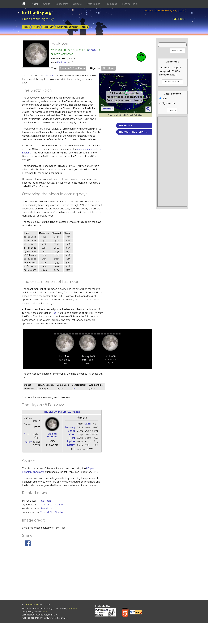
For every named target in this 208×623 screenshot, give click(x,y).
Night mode (167, 103)
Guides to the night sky (38, 19)
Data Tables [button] (94, 4)
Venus (71, 430)
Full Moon (45, 500)
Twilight (28, 434)
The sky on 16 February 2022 (61, 411)
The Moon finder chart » (133, 132)
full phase (50, 75)
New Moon (46, 508)
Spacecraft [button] (62, 4)
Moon (85, 27)
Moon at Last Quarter (51, 504)
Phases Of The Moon (72, 68)
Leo (54, 313)
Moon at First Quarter (51, 512)
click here (72, 608)
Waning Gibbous (52, 435)
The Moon (108, 68)
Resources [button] (111, 4)
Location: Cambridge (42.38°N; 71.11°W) (165, 10)
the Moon (62, 62)
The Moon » (125, 125)
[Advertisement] (172, 161)
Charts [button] (47, 4)
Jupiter (71, 441)
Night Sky (48, 27)
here (44, 611)
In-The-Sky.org (36, 12)
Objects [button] (77, 4)
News (37, 27)
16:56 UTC (93, 50)
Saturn (71, 445)
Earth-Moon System (67, 27)
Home (27, 27)
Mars (72, 437)
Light (163, 98)
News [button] (35, 4)
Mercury (70, 427)
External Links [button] (130, 4)
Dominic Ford (32, 604)
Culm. (87, 423)
